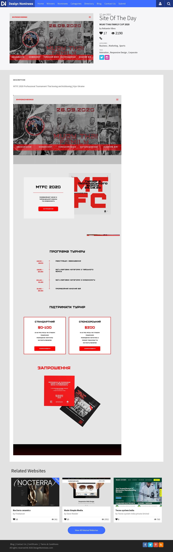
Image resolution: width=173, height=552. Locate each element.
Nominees (63, 3)
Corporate (132, 52)
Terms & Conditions (49, 544)
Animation (104, 52)
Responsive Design (118, 52)
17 (103, 32)
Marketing (113, 45)
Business (103, 45)
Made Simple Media (73, 510)
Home (40, 3)
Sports (122, 45)
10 (15, 519)
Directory (89, 3)
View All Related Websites (86, 530)
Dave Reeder (72, 513)
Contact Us (110, 3)
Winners (51, 3)
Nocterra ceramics (22, 510)
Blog (99, 3)
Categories (76, 3)
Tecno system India (124, 510)
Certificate (33, 544)
